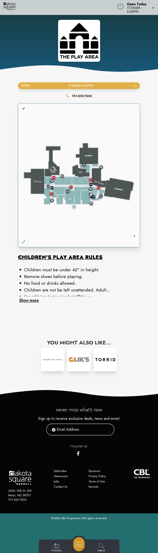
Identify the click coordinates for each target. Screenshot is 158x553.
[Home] (60, 7)
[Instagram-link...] (53, 359)
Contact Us (60, 487)
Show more (29, 300)
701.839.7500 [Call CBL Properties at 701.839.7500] (17, 500)
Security (93, 487)
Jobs (56, 481)
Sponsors (94, 471)
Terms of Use (96, 481)
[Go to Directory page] (56, 547)
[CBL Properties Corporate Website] (134, 473)
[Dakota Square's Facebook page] (79, 453)
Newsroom (61, 476)
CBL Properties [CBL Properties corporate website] (70, 518)
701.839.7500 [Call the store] (82, 96)
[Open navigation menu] (79, 544)
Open (79, 85)
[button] (139, 7)
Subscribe (60, 471)
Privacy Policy (97, 476)
